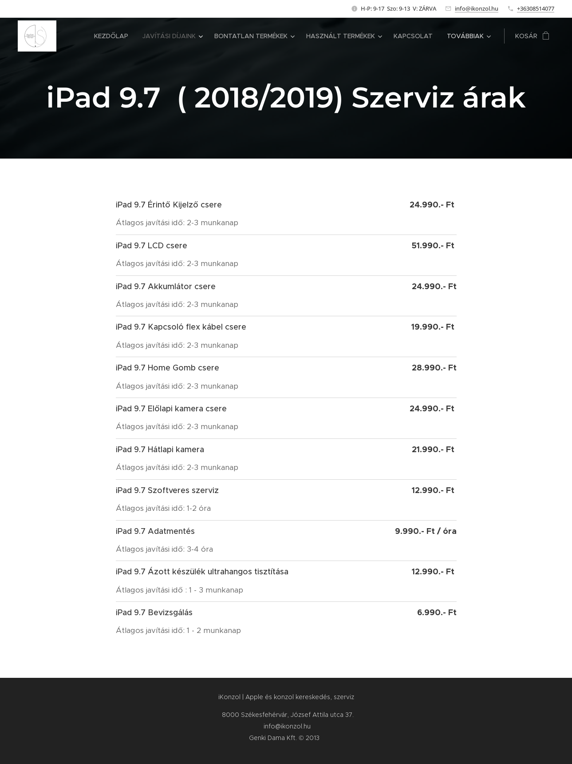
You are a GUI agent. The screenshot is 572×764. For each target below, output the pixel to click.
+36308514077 (535, 8)
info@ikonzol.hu (476, 8)
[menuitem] (113, 36)
